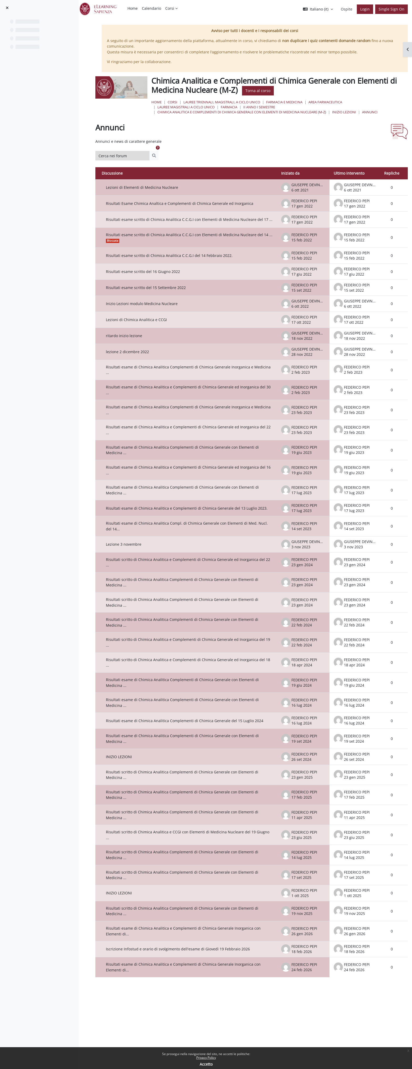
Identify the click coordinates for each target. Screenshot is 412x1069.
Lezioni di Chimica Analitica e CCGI (143, 329)
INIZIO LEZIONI (350, 112)
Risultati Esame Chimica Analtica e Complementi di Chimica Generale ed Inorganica (187, 203)
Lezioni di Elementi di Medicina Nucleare (149, 187)
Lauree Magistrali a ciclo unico (192, 107)
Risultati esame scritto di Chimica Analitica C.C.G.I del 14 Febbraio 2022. (176, 265)
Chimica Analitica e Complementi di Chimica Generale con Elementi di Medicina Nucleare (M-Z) (248, 112)
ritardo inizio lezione (131, 345)
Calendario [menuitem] (151, 8)
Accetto (206, 1064)
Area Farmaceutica (331, 102)
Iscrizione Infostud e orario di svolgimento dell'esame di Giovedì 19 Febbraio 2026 (185, 962)
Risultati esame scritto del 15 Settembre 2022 (153, 297)
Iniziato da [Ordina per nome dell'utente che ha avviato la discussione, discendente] (290, 173)
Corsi (179, 102)
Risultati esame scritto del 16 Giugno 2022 (150, 281)
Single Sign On (391, 9)
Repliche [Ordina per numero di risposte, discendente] (391, 173)
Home (163, 102)
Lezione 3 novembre (131, 557)
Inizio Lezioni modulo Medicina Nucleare (149, 313)
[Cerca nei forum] (130, 155)
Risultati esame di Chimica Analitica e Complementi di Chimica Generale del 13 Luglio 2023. (188, 519)
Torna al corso (264, 90)
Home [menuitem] (132, 8)
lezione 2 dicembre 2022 (134, 361)
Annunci (376, 112)
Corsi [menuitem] (169, 8)
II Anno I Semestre (265, 107)
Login (365, 9)
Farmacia (235, 107)
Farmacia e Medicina (290, 102)
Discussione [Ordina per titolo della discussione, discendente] (119, 173)
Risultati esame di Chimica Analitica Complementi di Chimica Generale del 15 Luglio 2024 (192, 734)
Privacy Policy (206, 1057)
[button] (318, 9)
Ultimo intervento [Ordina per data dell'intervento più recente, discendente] (349, 173)
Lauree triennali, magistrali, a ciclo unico (228, 102)
